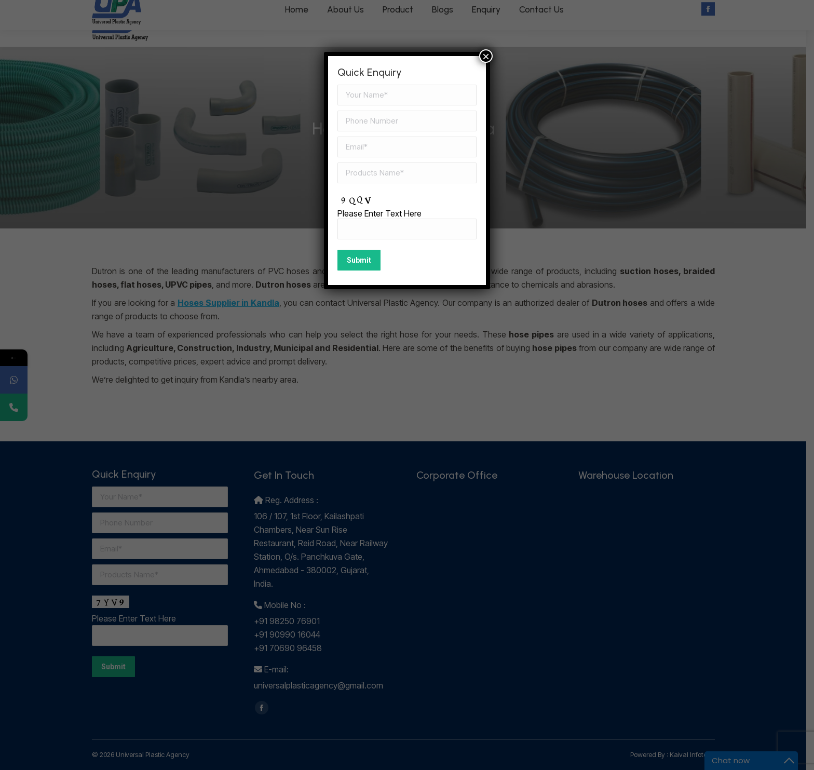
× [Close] (486, 56)
